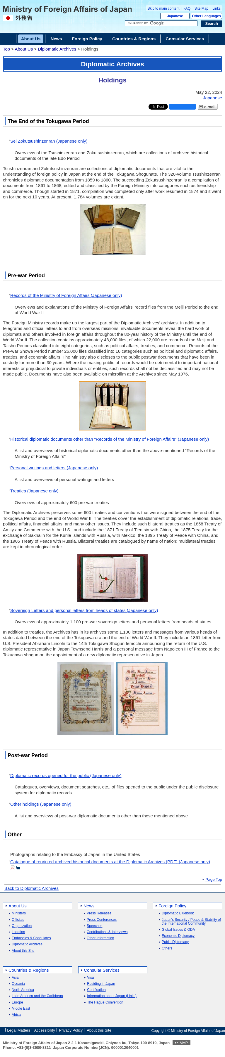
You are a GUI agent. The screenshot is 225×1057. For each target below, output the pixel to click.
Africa (16, 1015)
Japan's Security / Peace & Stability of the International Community (191, 921)
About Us (24, 48)
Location (18, 932)
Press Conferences (102, 920)
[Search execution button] (211, 23)
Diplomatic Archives (57, 48)
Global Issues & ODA (178, 930)
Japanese (175, 16)
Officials (18, 920)
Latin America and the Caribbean (37, 996)
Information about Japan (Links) (112, 996)
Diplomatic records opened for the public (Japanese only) (65, 775)
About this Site (23, 951)
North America (23, 990)
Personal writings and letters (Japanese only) (54, 467)
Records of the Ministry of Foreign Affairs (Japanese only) (66, 295)
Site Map (201, 8)
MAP (184, 1043)
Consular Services (102, 970)
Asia (15, 978)
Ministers (19, 913)
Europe (17, 1002)
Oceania (18, 984)
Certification (96, 990)
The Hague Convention (105, 1002)
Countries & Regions (28, 970)
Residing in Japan (101, 984)
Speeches (94, 926)
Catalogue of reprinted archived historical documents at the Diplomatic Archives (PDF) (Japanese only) (110, 861)
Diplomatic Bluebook (178, 913)
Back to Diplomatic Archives (31, 888)
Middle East (21, 1009)
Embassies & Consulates (31, 938)
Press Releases (99, 913)
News (89, 905)
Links (216, 8)
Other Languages (206, 16)
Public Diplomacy (175, 942)
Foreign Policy (172, 905)
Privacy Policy (71, 1030)
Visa (90, 978)
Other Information (100, 938)
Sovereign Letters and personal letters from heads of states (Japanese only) (84, 610)
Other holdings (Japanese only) (40, 804)
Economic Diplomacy (178, 936)
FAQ (186, 8)
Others (167, 948)
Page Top (213, 880)
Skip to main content (164, 8)
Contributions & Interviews (107, 932)
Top (6, 48)
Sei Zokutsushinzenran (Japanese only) (48, 141)
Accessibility (44, 1030)
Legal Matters (18, 1030)
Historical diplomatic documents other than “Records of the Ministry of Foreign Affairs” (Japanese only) (109, 439)
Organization (22, 926)
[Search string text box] (161, 23)
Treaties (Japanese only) (34, 490)
